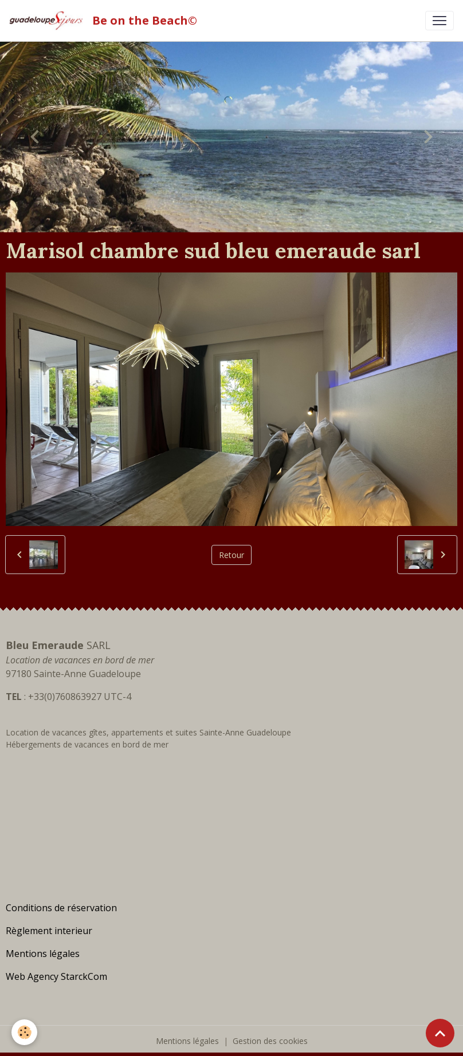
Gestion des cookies (270, 1040)
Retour (231, 554)
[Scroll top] (440, 1033)
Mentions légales (187, 1040)
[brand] (105, 20)
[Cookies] (24, 1032)
